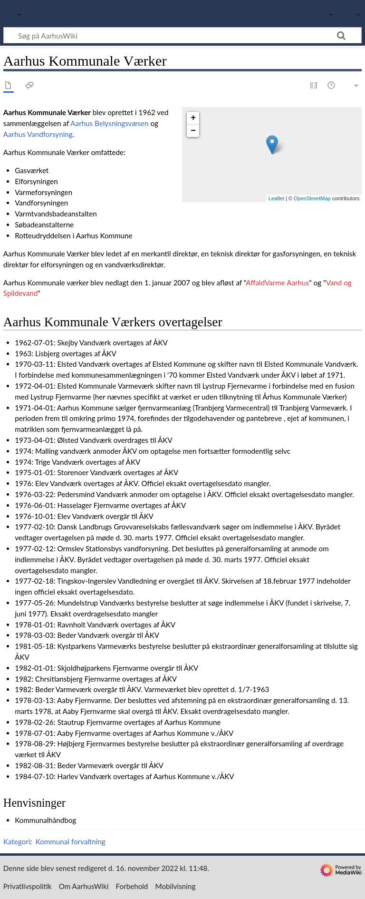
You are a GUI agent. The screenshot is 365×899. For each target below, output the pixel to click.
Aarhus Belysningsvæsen (109, 123)
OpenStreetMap (312, 198)
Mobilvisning (175, 886)
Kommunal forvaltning (71, 841)
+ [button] (193, 118)
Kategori (16, 841)
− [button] (193, 131)
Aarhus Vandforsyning (38, 134)
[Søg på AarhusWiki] (182, 35)
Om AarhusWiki (84, 886)
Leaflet (276, 198)
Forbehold (132, 886)
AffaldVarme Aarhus (277, 282)
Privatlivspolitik (27, 886)
